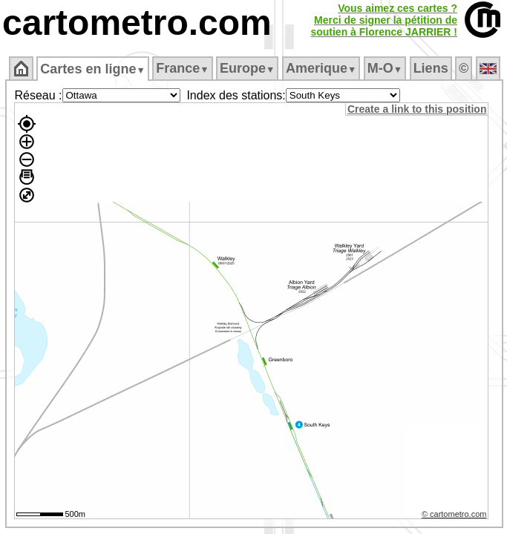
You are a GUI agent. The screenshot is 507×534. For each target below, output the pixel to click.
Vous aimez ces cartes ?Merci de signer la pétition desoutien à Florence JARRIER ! (383, 20)
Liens (430, 68)
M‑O (384, 68)
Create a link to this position (416, 109)
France (182, 68)
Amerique (321, 68)
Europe (247, 68)
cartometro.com (137, 22)
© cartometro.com (454, 514)
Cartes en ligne (92, 69)
